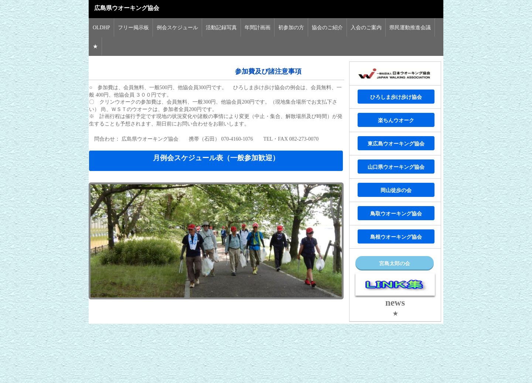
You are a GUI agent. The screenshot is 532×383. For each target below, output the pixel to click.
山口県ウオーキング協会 (396, 167)
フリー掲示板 (133, 27)
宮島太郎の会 (394, 263)
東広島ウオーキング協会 (396, 144)
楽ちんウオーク (396, 120)
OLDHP (101, 27)
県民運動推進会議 (410, 27)
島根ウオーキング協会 (396, 237)
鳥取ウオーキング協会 (396, 213)
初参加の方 (291, 27)
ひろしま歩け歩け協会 (396, 97)
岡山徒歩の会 (396, 190)
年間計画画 (257, 27)
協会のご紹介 (327, 27)
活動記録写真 (221, 27)
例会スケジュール (177, 27)
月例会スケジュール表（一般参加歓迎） (216, 158)
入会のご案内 (366, 27)
